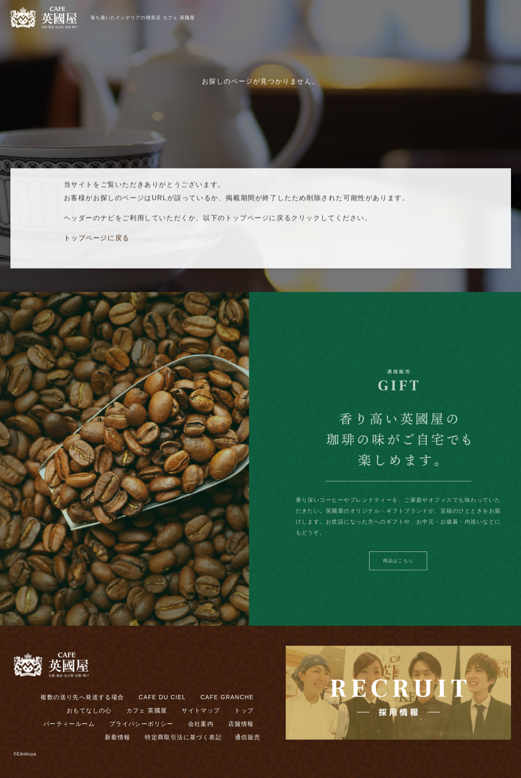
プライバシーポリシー (141, 723)
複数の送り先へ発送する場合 (82, 697)
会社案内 (201, 723)
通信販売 (248, 737)
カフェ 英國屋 (146, 710)
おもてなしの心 (89, 710)
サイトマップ (200, 710)
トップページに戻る (97, 240)
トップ (244, 710)
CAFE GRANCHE (227, 697)
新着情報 (118, 737)
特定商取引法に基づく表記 (183, 737)
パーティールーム (69, 723)
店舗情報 (241, 723)
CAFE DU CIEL (162, 697)
